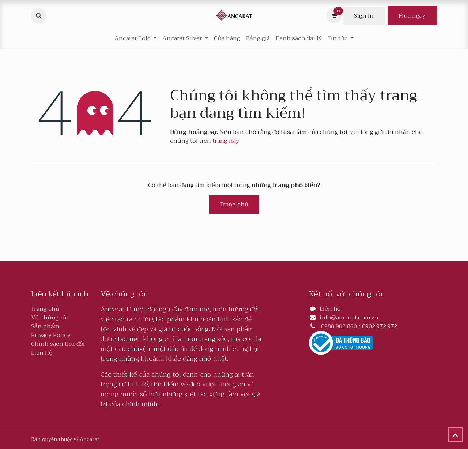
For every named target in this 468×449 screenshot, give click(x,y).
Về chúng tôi (49, 318)
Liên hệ (41, 353)
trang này (225, 141)
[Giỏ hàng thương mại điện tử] (334, 15)
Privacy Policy (51, 335)
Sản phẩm (45, 326)
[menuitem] (227, 38)
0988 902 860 (339, 326)
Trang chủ (234, 204)
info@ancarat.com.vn (349, 318)
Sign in (364, 16)
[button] (38, 15)
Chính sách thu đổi (58, 344)
